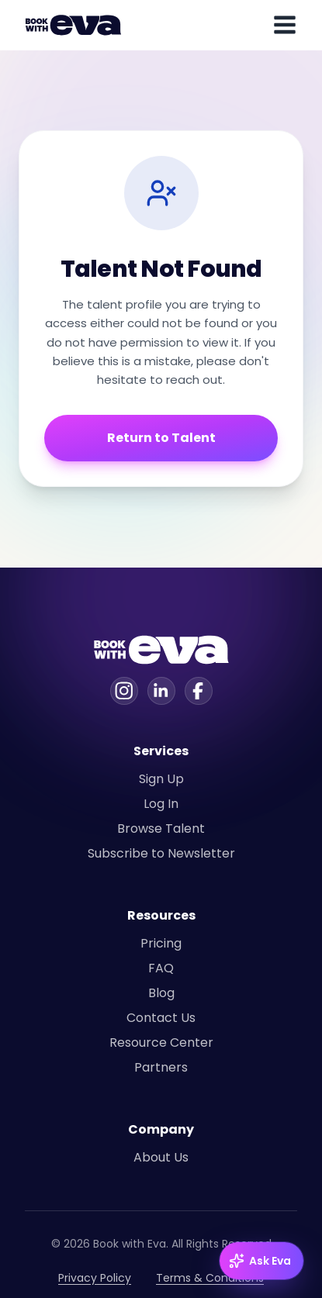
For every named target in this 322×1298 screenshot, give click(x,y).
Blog (161, 993)
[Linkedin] (161, 691)
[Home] (76, 25)
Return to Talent (161, 438)
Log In (161, 804)
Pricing (161, 943)
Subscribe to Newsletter (161, 853)
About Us (161, 1157)
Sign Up (161, 779)
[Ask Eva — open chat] (261, 1260)
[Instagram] (124, 691)
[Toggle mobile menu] (284, 24)
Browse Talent (161, 828)
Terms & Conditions (210, 1278)
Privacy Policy (94, 1278)
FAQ (161, 968)
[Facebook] (199, 691)
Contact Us (161, 1018)
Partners (161, 1067)
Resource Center (161, 1042)
